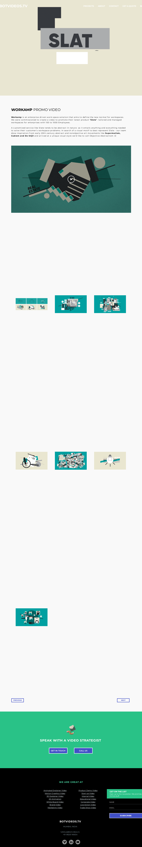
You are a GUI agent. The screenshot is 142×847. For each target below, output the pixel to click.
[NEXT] (123, 700)
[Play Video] (71, 179)
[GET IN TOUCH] (58, 751)
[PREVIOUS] (17, 700)
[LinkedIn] (71, 842)
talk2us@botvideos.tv (70, 832)
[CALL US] (83, 751)
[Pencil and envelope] (71, 729)
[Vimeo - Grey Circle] (64, 842)
